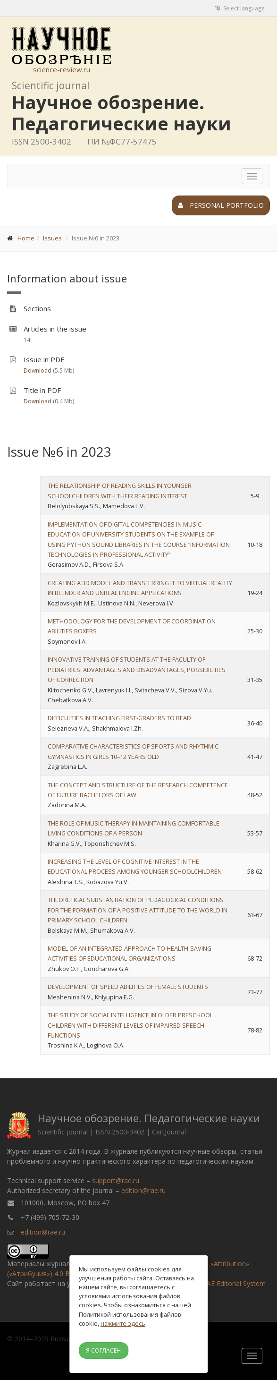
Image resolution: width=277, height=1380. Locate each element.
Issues (52, 238)
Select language (240, 8)
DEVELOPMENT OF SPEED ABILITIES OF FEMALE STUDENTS (128, 986)
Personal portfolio (221, 205)
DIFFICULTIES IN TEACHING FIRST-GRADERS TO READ (119, 718)
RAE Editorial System (234, 1283)
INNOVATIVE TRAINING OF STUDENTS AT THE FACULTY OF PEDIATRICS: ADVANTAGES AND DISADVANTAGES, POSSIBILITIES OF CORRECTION (137, 669)
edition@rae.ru (143, 1190)
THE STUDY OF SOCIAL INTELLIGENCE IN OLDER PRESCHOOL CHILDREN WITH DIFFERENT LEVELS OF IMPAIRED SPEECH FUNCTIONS (130, 1025)
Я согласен (103, 1350)
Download (37, 370)
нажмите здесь (123, 1323)
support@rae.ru (115, 1180)
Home (25, 238)
